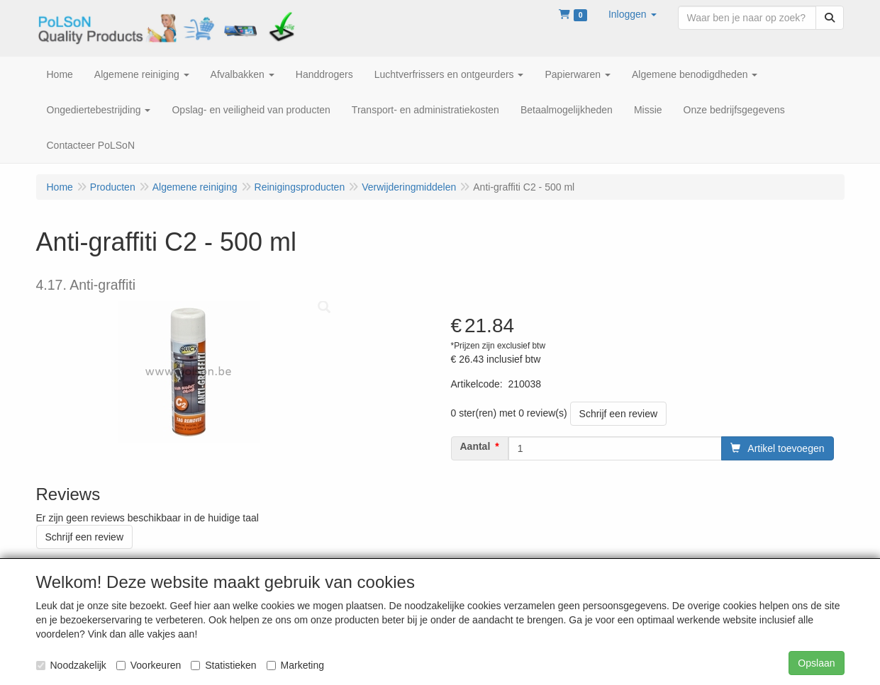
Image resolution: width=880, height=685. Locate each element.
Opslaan (816, 663)
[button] (632, 14)
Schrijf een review (618, 413)
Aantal (475, 446)
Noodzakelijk (71, 665)
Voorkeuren (149, 665)
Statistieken (223, 665)
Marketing (295, 665)
